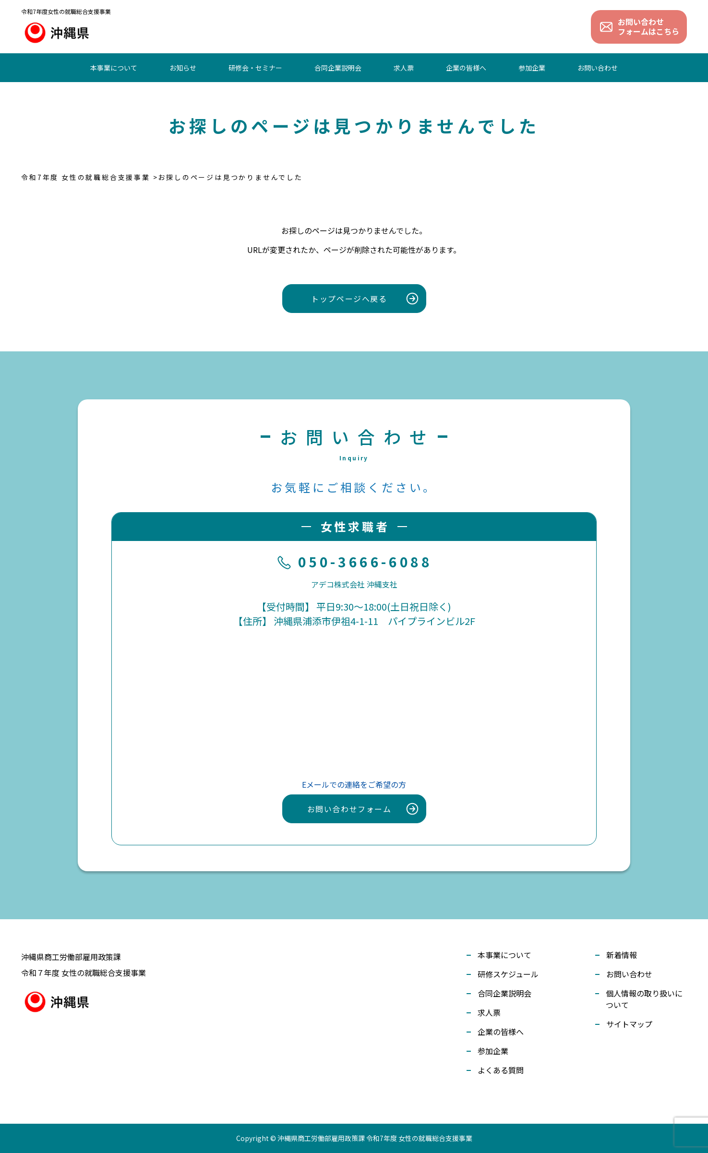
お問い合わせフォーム (349, 809)
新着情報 (621, 955)
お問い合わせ (597, 67)
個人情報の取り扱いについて (644, 998)
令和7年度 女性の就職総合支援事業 (85, 177)
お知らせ (182, 67)
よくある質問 (501, 1070)
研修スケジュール (508, 974)
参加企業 (531, 67)
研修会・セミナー (255, 67)
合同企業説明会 (337, 67)
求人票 (404, 67)
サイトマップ (629, 1024)
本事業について (113, 67)
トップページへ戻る (349, 298)
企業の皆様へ (466, 67)
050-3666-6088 (354, 562)
